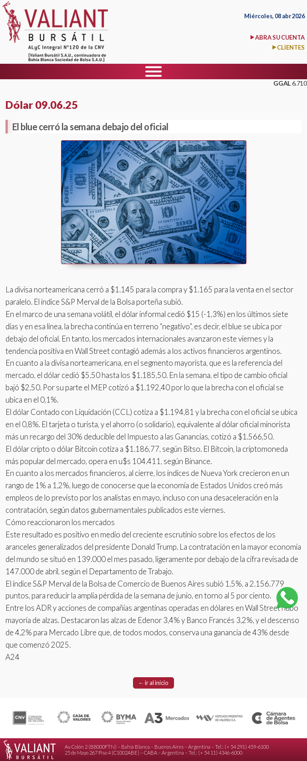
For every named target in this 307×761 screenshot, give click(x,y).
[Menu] (153, 71)
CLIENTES (291, 47)
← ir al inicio (153, 682)
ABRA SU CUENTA (280, 37)
